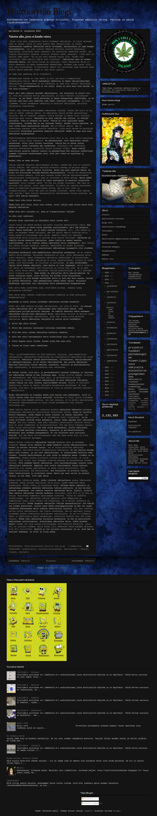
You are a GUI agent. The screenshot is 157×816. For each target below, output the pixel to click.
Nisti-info (22, 723)
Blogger (117, 811)
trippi (131, 405)
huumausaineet (136, 384)
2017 (107, 385)
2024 (107, 280)
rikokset (83, 549)
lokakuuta (111, 297)
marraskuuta (112, 292)
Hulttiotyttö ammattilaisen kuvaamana (120, 239)
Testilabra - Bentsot (28, 685)
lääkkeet (143, 389)
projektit (135, 347)
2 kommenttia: (76, 546)
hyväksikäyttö (29, 549)
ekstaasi (144, 401)
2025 (107, 276)
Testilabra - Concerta (28, 746)
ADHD (130, 377)
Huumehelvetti (108, 251)
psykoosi (132, 403)
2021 (107, 371)
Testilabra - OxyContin (29, 711)
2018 (107, 381)
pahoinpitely (70, 549)
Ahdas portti (108, 105)
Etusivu (51, 561)
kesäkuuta (111, 333)
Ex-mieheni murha (15, 736)
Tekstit (87, 799)
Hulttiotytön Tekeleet (134, 427)
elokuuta (111, 322)
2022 (107, 367)
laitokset (134, 394)
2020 (107, 374)
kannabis (140, 407)
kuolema (144, 392)
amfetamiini (135, 379)
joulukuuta (112, 286)
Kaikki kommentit (92, 803)
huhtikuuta (112, 344)
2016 (107, 388)
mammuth (88, 811)
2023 (107, 283)
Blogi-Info (107, 223)
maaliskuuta (112, 350)
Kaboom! (105, 255)
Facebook (132, 422)
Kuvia (104, 235)
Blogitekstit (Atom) (55, 568)
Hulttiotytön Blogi (39, 11)
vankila (145, 405)
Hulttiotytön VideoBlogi (114, 227)
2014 (107, 395)
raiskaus (144, 403)
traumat (13, 552)
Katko (131, 389)
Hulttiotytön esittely (113, 219)
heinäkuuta (112, 328)
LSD (134, 409)
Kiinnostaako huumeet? (114, 176)
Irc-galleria (134, 432)
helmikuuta (112, 355)
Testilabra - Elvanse (28, 672)
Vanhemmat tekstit (83, 561)
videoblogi (134, 387)
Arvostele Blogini (111, 247)
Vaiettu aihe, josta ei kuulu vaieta (30, 36)
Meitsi (20, 768)
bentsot (131, 407)
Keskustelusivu (109, 243)
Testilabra (107, 231)
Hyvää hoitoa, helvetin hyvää (22, 758)
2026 (107, 273)
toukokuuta (112, 339)
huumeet (134, 351)
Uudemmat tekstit (19, 561)
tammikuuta (112, 361)
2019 (107, 378)
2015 (107, 392)
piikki (132, 392)
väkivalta (24, 552)
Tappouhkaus (13, 781)
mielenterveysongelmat (50, 549)
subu (146, 399)
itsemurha (133, 401)
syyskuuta (111, 303)
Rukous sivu (107, 259)
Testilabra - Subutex (28, 698)
